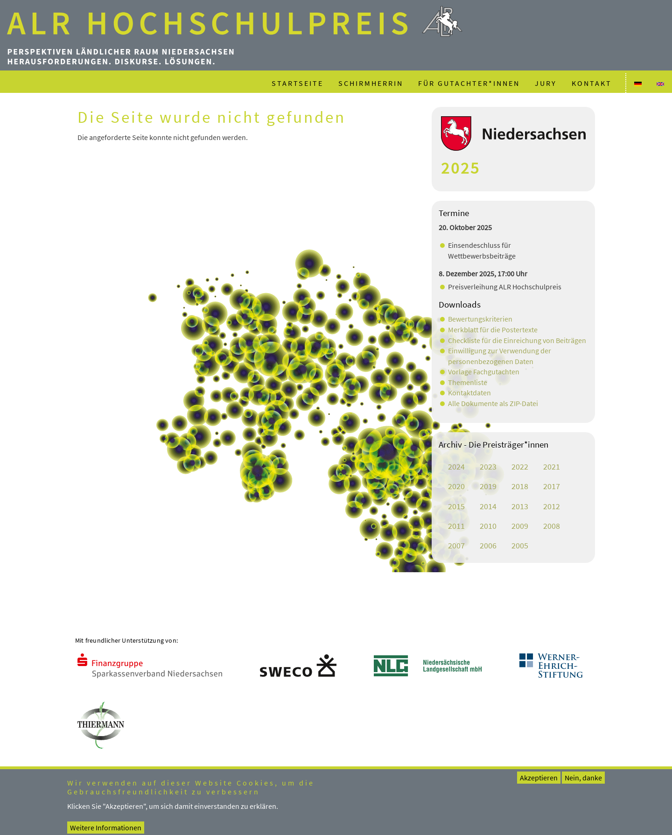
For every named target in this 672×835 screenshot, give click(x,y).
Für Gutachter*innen (469, 83)
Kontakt (592, 83)
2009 (519, 526)
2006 (488, 545)
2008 (551, 526)
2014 (488, 506)
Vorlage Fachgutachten (483, 371)
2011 (456, 526)
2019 (488, 486)
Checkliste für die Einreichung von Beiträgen (517, 340)
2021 (551, 467)
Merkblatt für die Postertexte (493, 329)
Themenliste (467, 382)
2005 (519, 545)
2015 (456, 506)
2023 (488, 467)
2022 (519, 467)
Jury (546, 83)
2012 (551, 506)
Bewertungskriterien (480, 318)
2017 (551, 486)
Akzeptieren (539, 783)
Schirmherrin (370, 83)
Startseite (297, 83)
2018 (519, 486)
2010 (488, 526)
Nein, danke (583, 783)
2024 (456, 467)
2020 (456, 486)
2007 (456, 545)
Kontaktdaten (469, 392)
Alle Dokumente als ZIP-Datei (493, 403)
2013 (519, 506)
